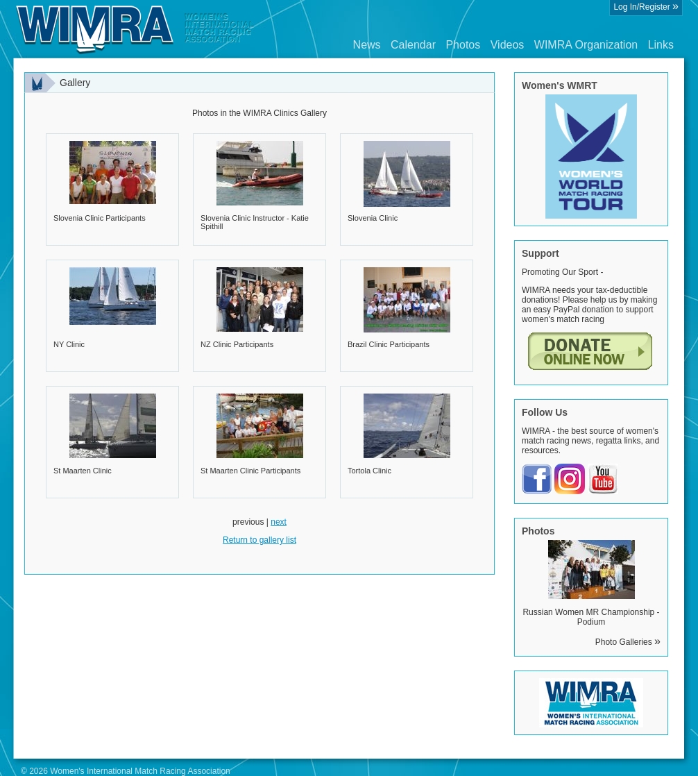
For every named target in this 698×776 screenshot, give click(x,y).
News (367, 45)
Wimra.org (135, 29)
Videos (508, 45)
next (279, 522)
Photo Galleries (628, 642)
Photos (462, 45)
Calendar (413, 45)
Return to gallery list (259, 540)
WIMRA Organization (586, 45)
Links (661, 45)
